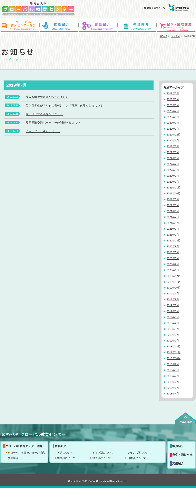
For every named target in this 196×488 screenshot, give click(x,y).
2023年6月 (173, 99)
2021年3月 (173, 223)
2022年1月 (173, 181)
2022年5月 (173, 158)
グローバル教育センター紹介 (19, 25)
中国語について (66, 458)
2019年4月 (173, 323)
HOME (163, 36)
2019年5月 (173, 317)
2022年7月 (173, 146)
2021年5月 (173, 211)
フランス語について (139, 452)
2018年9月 (173, 364)
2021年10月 (173, 193)
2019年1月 (173, 340)
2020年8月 (173, 246)
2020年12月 (173, 240)
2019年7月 (173, 305)
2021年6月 (173, 205)
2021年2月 (173, 228)
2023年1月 (173, 128)
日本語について (136, 458)
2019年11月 (173, 282)
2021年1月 (173, 234)
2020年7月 (173, 252)
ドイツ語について (103, 452)
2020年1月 (173, 270)
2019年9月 (173, 293)
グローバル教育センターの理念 (26, 452)
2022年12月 (173, 134)
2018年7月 (173, 376)
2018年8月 (173, 370)
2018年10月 (173, 358)
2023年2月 (173, 122)
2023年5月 (173, 105)
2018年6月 (173, 382)
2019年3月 (173, 329)
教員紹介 (137, 25)
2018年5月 (173, 388)
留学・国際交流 (176, 25)
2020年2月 (173, 264)
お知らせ (175, 36)
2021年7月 (173, 199)
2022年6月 (173, 152)
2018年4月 (173, 393)
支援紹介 (58, 25)
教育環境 (13, 458)
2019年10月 (173, 287)
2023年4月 (173, 111)
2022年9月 (173, 140)
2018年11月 (173, 352)
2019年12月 (173, 276)
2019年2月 (173, 335)
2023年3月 (173, 117)
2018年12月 (173, 346)
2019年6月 (173, 311)
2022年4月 (173, 164)
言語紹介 (98, 25)
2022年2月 (173, 175)
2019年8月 (173, 299)
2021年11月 (173, 187)
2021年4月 (173, 217)
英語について (65, 452)
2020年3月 (173, 258)
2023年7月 (173, 93)
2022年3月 (173, 170)
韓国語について (101, 458)
